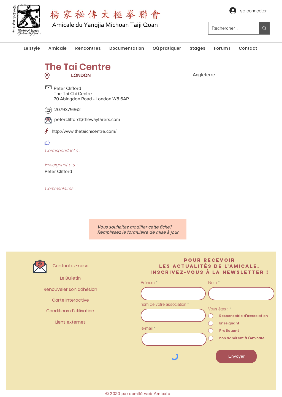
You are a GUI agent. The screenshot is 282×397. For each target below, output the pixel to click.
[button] (57, 48)
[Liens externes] (70, 322)
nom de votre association (163, 304)
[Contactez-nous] (70, 266)
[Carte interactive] (70, 300)
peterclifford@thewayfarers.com (87, 119)
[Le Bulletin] (70, 278)
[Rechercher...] (229, 28)
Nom (212, 282)
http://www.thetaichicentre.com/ (84, 131)
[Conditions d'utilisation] (70, 311)
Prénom (148, 282)
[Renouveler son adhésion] (70, 289)
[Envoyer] (236, 356)
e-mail (147, 328)
